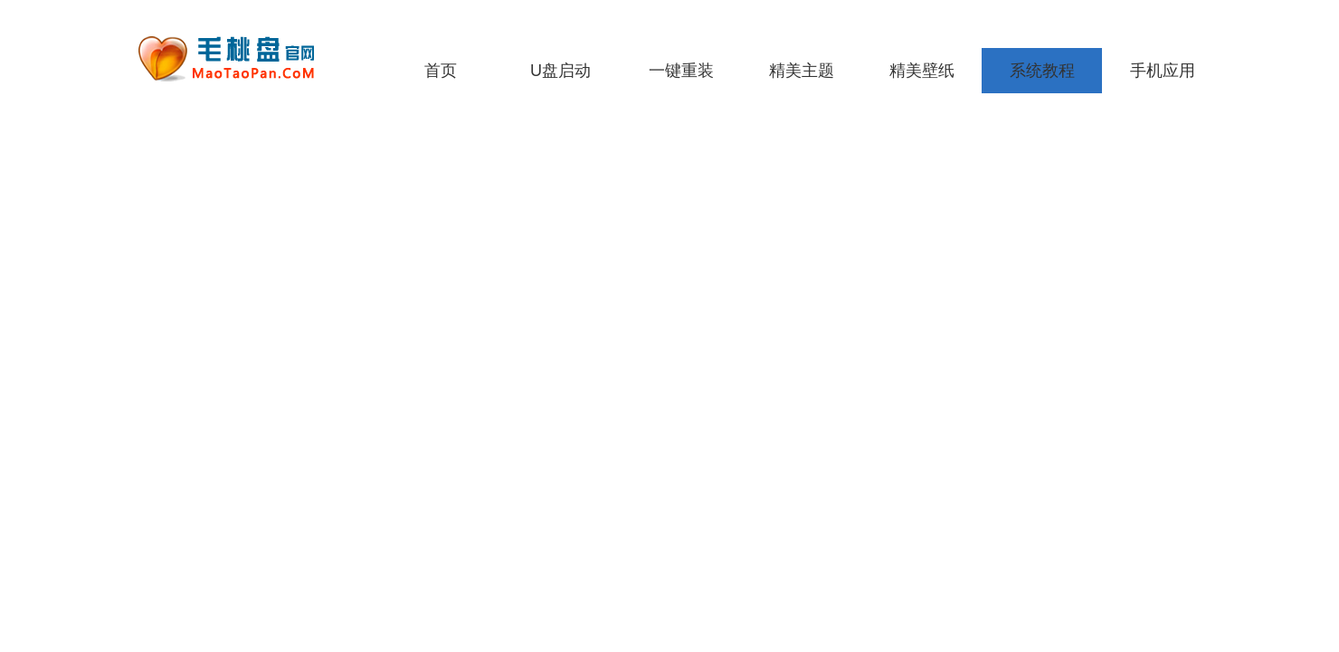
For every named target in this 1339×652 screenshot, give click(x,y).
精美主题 (801, 71)
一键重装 (681, 71)
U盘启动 (560, 71)
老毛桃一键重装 (240, 58)
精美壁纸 (921, 71)
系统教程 (1042, 71)
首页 (440, 71)
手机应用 (1162, 71)
